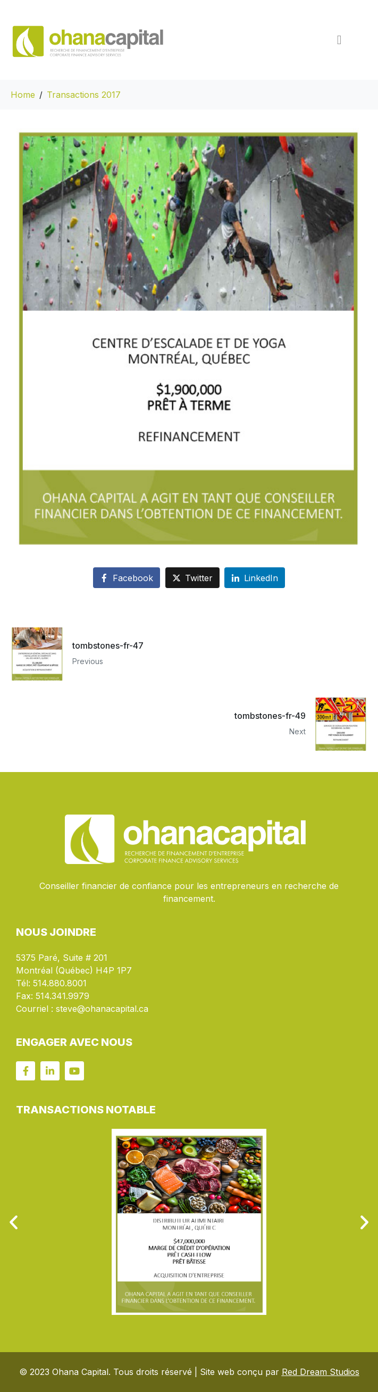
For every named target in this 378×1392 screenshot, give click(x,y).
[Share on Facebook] (126, 577)
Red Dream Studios (320, 1371)
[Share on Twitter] (192, 577)
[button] (13, 1222)
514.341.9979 (62, 996)
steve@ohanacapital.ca (102, 1008)
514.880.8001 (60, 983)
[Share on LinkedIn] (254, 577)
